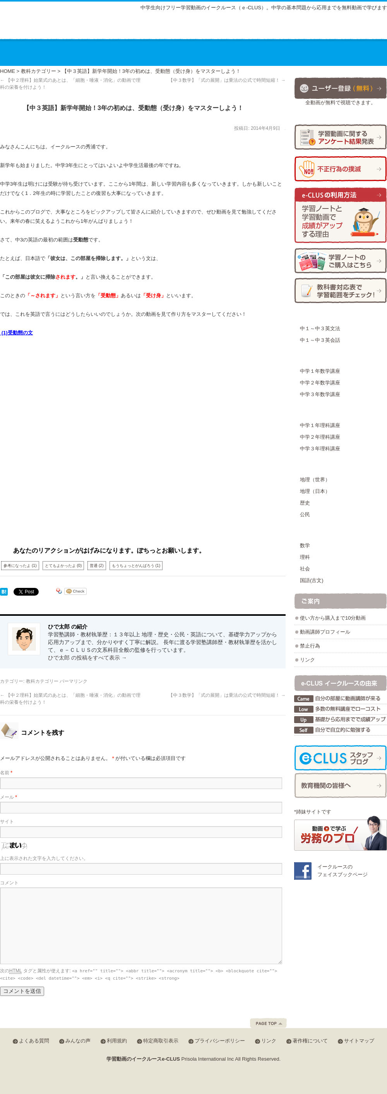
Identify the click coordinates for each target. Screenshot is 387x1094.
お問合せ (361, 52)
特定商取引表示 (160, 1041)
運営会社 (312, 52)
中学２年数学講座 (320, 383)
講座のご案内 (71, 52)
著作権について (310, 1041)
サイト (7, 821)
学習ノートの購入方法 (340, 261)
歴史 (305, 503)
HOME (7, 71)
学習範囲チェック (340, 290)
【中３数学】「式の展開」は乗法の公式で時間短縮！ (227, 80)
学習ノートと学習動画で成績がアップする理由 (340, 216)
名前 (6, 772)
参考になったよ (20, 565)
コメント (9, 883)
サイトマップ (223, 28)
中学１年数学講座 (320, 371)
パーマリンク (73, 681)
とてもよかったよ (63, 565)
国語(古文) (312, 580)
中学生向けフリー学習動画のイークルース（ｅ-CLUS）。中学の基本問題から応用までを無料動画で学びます (263, 7)
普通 (97, 565)
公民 (305, 514)
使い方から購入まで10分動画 (333, 618)
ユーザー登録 (340, 88)
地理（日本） (315, 491)
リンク (307, 660)
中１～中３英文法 (320, 328)
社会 (305, 569)
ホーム (21, 52)
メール (8, 797)
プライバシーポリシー (220, 1041)
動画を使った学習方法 (249, 52)
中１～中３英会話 (320, 340)
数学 (305, 545)
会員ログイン (361, 26)
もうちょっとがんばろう (136, 565)
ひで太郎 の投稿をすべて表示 (87, 658)
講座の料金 (128, 52)
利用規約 (117, 1041)
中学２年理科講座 (320, 437)
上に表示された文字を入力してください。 (44, 858)
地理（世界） (315, 479)
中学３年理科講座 (320, 448)
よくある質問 (268, 28)
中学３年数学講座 (320, 394)
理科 (305, 557)
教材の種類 (183, 52)
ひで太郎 (285, 129)
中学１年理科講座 (320, 425)
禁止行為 (310, 646)
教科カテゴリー (38, 71)
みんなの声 (311, 28)
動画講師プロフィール (325, 632)
